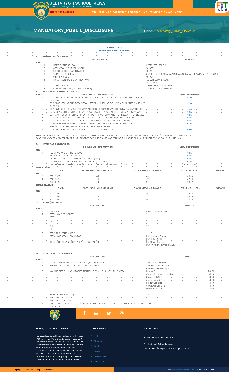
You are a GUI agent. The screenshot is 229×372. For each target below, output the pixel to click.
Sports (97, 351)
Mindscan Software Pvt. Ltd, (186, 369)
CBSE (167, 12)
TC (143, 12)
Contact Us (99, 361)
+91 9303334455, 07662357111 (162, 337)
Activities (155, 12)
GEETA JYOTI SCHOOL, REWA (97, 7)
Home (93, 11)
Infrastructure (100, 356)
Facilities (133, 12)
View (189, 97)
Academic (118, 12)
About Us (104, 12)
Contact (179, 12)
